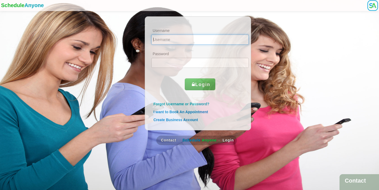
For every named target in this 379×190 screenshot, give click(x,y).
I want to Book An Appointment (180, 112)
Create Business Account (175, 120)
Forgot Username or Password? (181, 104)
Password (161, 54)
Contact (168, 140)
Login (200, 84)
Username (161, 30)
